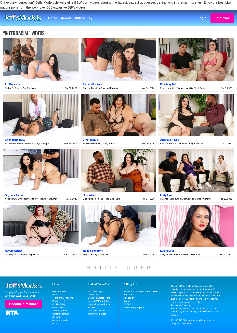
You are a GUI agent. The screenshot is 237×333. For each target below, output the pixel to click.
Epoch (126, 301)
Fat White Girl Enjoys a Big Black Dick (100, 143)
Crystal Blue (90, 139)
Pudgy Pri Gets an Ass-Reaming (20, 88)
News (55, 323)
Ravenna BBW (13, 250)
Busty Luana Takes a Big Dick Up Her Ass (180, 254)
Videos (80, 18)
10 (128, 267)
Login (202, 18)
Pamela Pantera (92, 84)
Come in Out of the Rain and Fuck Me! (100, 88)
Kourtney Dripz (169, 84)
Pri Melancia (12, 84)
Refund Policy (59, 307)
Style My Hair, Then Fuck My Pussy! (22, 254)
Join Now (222, 18)
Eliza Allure (89, 195)
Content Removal (60, 314)
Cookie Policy (58, 304)
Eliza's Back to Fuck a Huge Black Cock (101, 199)
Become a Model (60, 320)
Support (56, 317)
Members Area (59, 291)
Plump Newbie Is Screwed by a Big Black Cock (182, 88)
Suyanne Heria (14, 195)
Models (66, 18)
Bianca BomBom (92, 250)
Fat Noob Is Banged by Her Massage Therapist (27, 143)
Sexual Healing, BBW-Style (95, 254)
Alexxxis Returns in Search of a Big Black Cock (182, 143)
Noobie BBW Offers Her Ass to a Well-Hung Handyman (31, 199)
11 (135, 267)
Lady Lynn (166, 195)
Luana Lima (167, 250)
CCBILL (127, 304)
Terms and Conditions (62, 298)
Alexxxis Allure (169, 139)
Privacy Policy (59, 301)
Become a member (23, 304)
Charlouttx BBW (15, 139)
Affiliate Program (60, 310)
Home (52, 18)
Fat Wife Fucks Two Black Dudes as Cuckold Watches (185, 199)
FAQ (54, 294)
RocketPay (128, 298)
